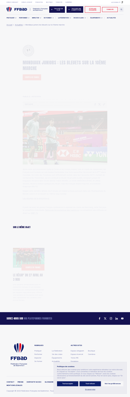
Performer (23, 18)
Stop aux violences (92, 9)
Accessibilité (115, 2)
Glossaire (49, 382)
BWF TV (34, 199)
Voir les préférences (113, 384)
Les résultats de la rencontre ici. (36, 184)
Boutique (49, 2)
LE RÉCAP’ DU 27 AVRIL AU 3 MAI (28, 265)
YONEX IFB (110, 9)
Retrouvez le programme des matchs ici (62, 196)
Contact (10, 382)
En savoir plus (90, 389)
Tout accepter (67, 384)
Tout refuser (90, 384)
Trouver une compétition (75, 9)
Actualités (111, 18)
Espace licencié (26, 2)
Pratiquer (10, 18)
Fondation (39, 2)
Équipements (95, 18)
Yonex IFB (59, 2)
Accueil (9, 25)
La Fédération (63, 18)
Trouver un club (57, 9)
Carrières (68, 2)
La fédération (57, 351)
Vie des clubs (78, 18)
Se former (47, 18)
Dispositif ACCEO (34, 382)
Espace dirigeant (12, 2)
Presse (20, 382)
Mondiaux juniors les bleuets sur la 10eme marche (45, 25)
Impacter (35, 18)
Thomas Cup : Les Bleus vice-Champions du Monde (63, 272)
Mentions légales (14, 385)
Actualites (19, 25)
